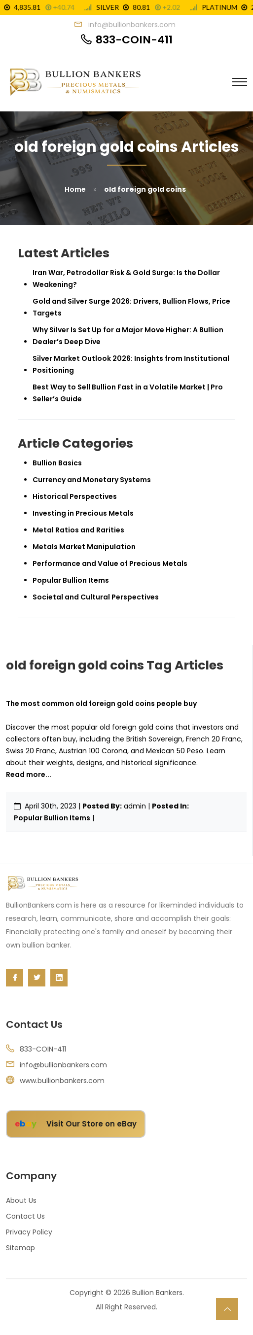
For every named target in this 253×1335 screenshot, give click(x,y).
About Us (21, 1200)
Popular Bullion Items (52, 818)
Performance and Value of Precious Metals (110, 563)
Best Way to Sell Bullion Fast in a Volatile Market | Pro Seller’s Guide (128, 393)
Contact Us (25, 1216)
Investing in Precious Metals (83, 513)
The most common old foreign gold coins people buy (101, 703)
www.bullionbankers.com (62, 1081)
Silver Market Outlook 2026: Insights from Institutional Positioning (131, 364)
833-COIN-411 (134, 40)
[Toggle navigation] (239, 81)
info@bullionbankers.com (63, 1065)
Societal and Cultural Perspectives (96, 597)
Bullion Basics (57, 463)
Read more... (28, 774)
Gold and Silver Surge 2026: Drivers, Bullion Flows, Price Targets (131, 307)
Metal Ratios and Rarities (78, 530)
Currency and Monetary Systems (92, 480)
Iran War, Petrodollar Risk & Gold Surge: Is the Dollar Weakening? (126, 278)
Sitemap (20, 1248)
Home (75, 189)
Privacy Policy (29, 1232)
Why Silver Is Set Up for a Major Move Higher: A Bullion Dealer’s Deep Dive (128, 336)
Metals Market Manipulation (84, 547)
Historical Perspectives (75, 496)
